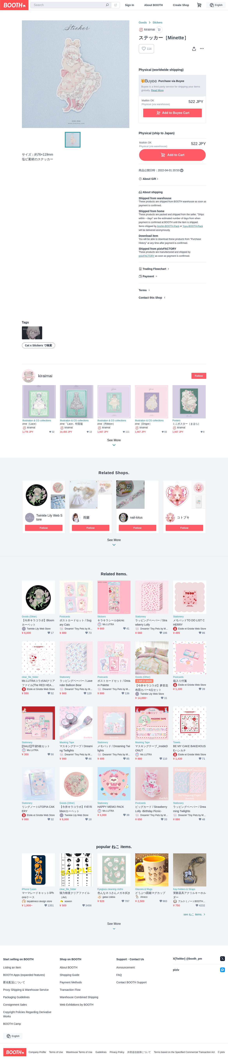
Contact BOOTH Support (131, 982)
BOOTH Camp (12, 1023)
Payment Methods (71, 982)
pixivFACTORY (146, 256)
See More (114, 544)
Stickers (157, 22)
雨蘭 (86, 517)
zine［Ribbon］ (106, 423)
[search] (107, 5)
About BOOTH (153, 5)
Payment (148, 276)
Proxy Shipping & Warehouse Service (26, 989)
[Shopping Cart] (199, 5)
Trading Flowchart (154, 268)
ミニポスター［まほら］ (187, 423)
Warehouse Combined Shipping (79, 997)
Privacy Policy (117, 1052)
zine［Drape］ (143, 423)
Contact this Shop (150, 297)
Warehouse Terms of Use (79, 1052)
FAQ (119, 974)
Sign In (129, 5)
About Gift (149, 178)
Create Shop (181, 5)
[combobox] (70, 5)
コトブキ (183, 517)
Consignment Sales (15, 1004)
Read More (157, 90)
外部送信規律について (139, 1052)
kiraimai (45, 376)
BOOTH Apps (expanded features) (24, 974)
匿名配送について (14, 982)
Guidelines (101, 1052)
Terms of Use (56, 1052)
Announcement (125, 967)
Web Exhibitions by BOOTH (76, 1004)
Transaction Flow (70, 989)
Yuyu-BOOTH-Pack (192, 226)
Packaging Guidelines (16, 997)
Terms (143, 290)
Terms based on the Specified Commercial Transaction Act (184, 1052)
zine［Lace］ (30, 423)
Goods (143, 22)
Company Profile (37, 1052)
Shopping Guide (69, 974)
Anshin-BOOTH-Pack (168, 226)
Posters (177, 420)
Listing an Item (12, 967)
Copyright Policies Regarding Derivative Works (27, 1014)
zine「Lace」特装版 (71, 423)
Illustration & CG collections (36, 420)
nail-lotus (136, 517)
